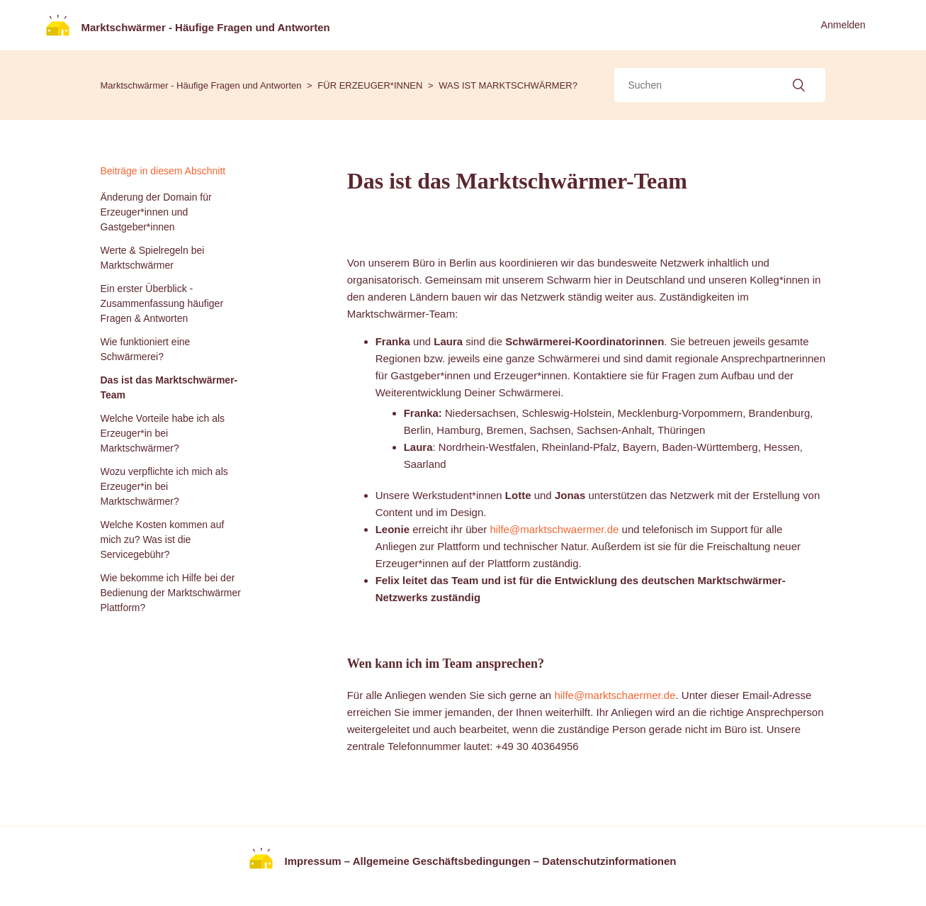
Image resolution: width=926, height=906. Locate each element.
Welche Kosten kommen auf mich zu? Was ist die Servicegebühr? (163, 539)
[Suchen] (720, 85)
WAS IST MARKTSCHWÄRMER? (508, 85)
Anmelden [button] (843, 24)
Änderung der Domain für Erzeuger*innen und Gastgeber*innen (156, 212)
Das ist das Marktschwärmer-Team (169, 387)
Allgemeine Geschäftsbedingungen (442, 860)
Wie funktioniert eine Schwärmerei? (146, 349)
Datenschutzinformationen (609, 860)
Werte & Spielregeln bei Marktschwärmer (153, 258)
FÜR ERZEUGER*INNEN (369, 85)
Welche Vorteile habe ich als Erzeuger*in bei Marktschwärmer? (163, 433)
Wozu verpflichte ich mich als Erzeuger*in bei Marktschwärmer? (164, 486)
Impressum (313, 860)
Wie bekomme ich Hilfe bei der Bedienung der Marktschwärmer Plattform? (171, 592)
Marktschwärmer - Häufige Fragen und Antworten (201, 85)
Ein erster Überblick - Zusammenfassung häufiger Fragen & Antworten (162, 303)
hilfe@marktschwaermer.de (554, 529)
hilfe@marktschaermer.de (614, 695)
